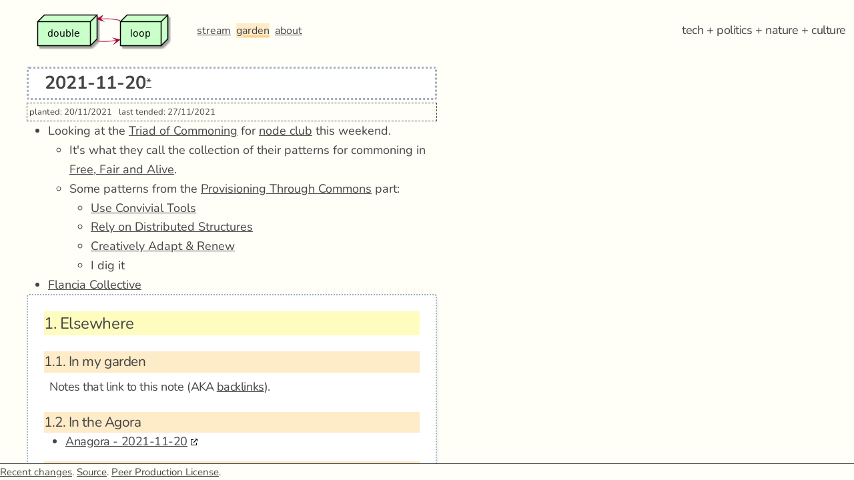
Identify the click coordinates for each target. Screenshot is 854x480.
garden (253, 30)
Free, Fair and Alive (121, 169)
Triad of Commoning (183, 131)
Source (92, 472)
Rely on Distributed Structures (172, 227)
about (288, 30)
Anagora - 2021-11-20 (126, 441)
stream (214, 30)
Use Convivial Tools (143, 208)
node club (285, 131)
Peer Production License (165, 472)
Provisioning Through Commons (286, 189)
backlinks (240, 387)
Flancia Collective (94, 285)
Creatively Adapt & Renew (163, 246)
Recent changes (36, 472)
